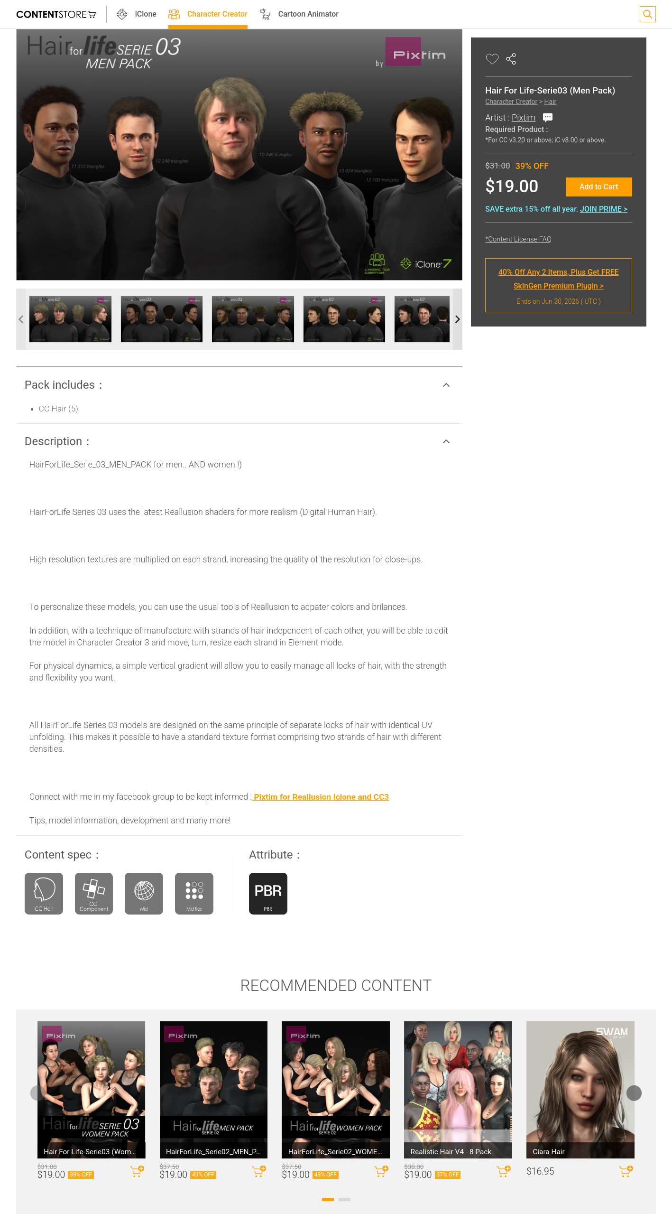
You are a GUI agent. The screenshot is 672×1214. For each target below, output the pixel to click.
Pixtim (504, 117)
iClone (155, 14)
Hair (531, 101)
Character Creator (227, 14)
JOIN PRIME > (584, 209)
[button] (239, 363)
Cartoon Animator (318, 14)
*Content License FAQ (499, 239)
